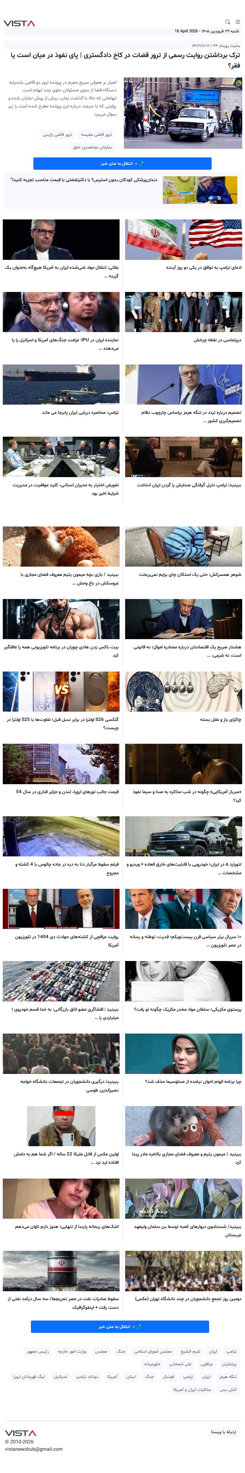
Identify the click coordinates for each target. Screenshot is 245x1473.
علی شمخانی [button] (180, 1364)
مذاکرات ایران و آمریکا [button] (192, 1390)
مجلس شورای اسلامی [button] (153, 1351)
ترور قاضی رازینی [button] (57, 135)
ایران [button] (213, 1351)
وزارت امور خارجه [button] (72, 1351)
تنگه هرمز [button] (228, 1377)
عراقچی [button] (207, 1364)
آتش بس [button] (228, 1390)
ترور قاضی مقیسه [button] (96, 135)
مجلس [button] (101, 1351)
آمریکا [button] (112, 1377)
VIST (19, 21)
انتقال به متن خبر (122, 163)
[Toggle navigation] (237, 22)
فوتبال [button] (168, 1377)
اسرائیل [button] (60, 1377)
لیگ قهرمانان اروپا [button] (29, 1377)
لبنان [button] (131, 1377)
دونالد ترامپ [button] (87, 1377)
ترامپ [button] (231, 1351)
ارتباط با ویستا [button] (223, 1432)
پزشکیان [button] (229, 1364)
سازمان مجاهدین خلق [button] (92, 147)
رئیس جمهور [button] (38, 1351)
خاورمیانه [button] (152, 1364)
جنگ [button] (120, 1351)
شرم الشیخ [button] (190, 1351)
